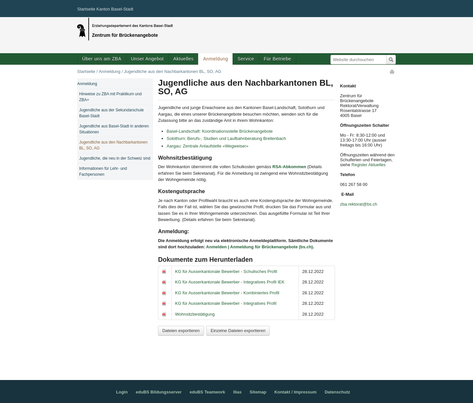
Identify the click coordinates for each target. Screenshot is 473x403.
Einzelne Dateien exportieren (238, 330)
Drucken (392, 71)
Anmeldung (215, 58)
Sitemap (258, 392)
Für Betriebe (277, 58)
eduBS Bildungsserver (158, 392)
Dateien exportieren (180, 330)
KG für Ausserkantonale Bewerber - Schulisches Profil (226, 271)
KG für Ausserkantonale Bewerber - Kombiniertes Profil (227, 292)
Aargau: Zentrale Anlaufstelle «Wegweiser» (207, 146)
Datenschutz (337, 392)
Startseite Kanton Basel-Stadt (105, 9)
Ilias (237, 392)
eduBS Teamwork (207, 392)
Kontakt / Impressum (295, 392)
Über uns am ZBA (102, 58)
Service (245, 58)
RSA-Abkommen (289, 166)
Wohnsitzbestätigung (194, 314)
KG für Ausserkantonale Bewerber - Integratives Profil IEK (229, 282)
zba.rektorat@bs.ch (358, 204)
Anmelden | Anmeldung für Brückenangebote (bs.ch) (259, 246)
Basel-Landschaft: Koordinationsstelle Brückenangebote (220, 131)
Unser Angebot (147, 58)
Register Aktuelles (368, 164)
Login (121, 392)
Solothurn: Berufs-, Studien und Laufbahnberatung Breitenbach (226, 138)
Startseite (86, 71)
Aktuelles (183, 58)
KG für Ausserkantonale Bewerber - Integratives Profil (226, 303)
